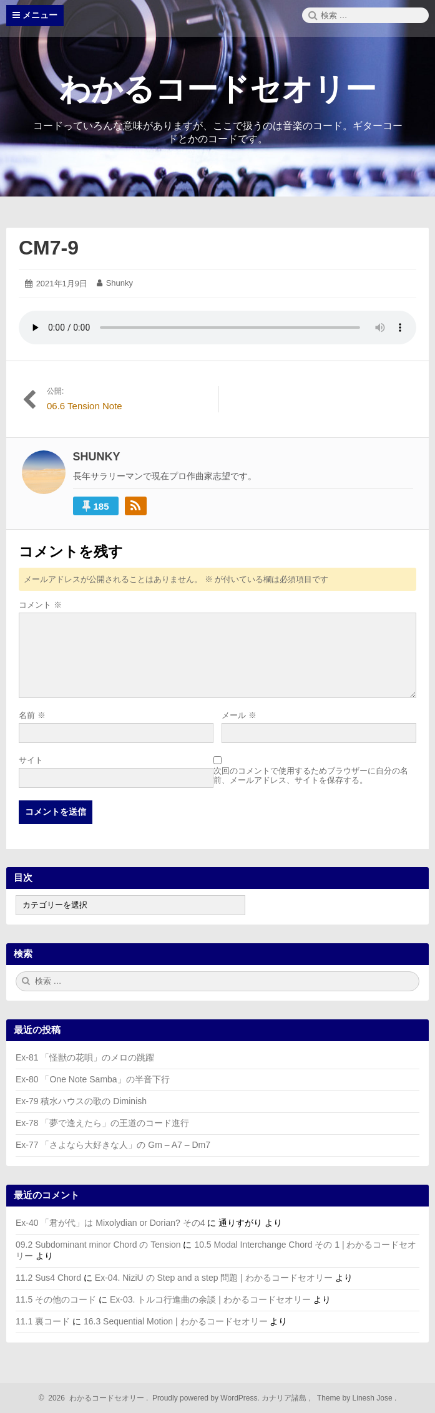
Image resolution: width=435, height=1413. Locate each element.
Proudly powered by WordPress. (206, 1398)
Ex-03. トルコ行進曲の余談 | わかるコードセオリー (210, 1299)
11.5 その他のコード (56, 1299)
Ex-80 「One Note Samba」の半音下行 (93, 1079)
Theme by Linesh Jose (356, 1398)
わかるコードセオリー (217, 89)
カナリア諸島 (284, 1398)
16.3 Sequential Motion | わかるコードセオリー (176, 1321)
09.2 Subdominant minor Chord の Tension (98, 1245)
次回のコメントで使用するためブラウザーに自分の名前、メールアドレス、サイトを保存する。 (310, 775)
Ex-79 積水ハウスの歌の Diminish (81, 1101)
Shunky (119, 283)
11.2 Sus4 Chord (48, 1278)
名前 (32, 715)
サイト (31, 760)
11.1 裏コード (43, 1321)
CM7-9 (49, 247)
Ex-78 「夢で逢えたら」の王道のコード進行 (102, 1123)
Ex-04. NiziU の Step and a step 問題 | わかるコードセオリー (214, 1278)
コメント (40, 604)
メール (239, 715)
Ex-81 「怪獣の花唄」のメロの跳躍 (85, 1057)
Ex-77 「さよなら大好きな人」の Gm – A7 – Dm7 (113, 1145)
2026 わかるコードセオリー (94, 1398)
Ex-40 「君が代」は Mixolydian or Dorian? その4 (110, 1223)
